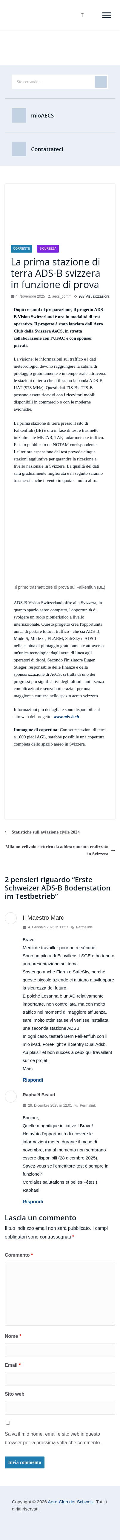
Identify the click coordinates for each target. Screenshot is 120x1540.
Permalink (81, 927)
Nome (13, 1336)
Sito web (14, 1394)
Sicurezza (47, 248)
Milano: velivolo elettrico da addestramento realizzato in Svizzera (60, 850)
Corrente (21, 248)
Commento (19, 1255)
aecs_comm (62, 296)
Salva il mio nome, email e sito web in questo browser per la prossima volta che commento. (53, 1438)
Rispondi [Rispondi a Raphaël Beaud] (33, 1201)
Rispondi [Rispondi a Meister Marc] (33, 1080)
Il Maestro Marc (43, 917)
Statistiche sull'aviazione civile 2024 (42, 832)
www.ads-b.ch (66, 716)
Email (13, 1365)
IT (81, 15)
